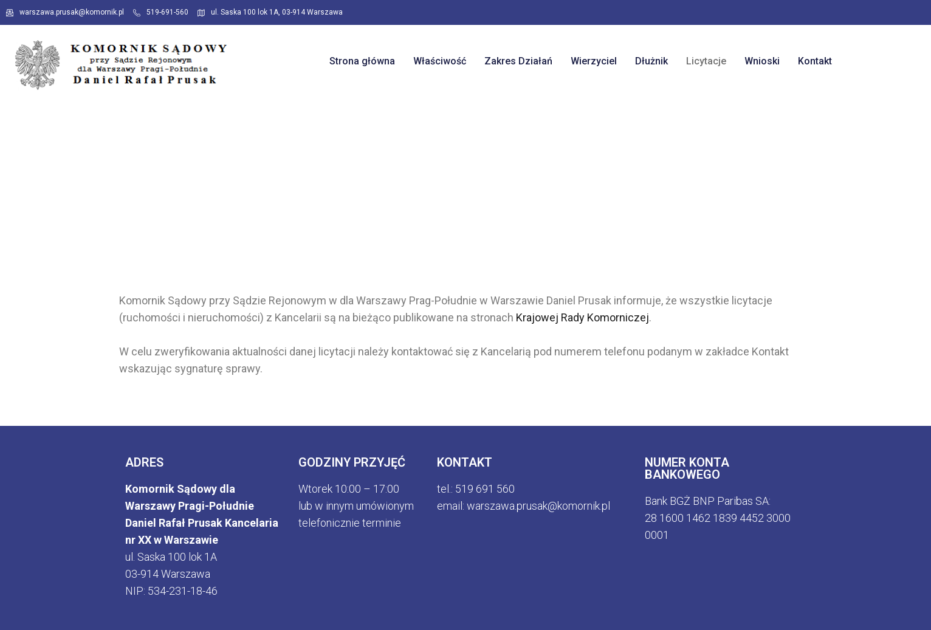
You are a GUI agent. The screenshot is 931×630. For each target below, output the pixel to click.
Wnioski (762, 61)
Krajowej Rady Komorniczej (582, 317)
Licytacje (706, 61)
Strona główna (362, 61)
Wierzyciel (594, 61)
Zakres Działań (518, 61)
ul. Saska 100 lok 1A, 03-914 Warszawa (270, 12)
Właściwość (439, 61)
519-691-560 (160, 12)
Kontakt (815, 61)
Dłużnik (651, 61)
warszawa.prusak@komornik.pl (65, 12)
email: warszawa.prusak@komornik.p (522, 505)
